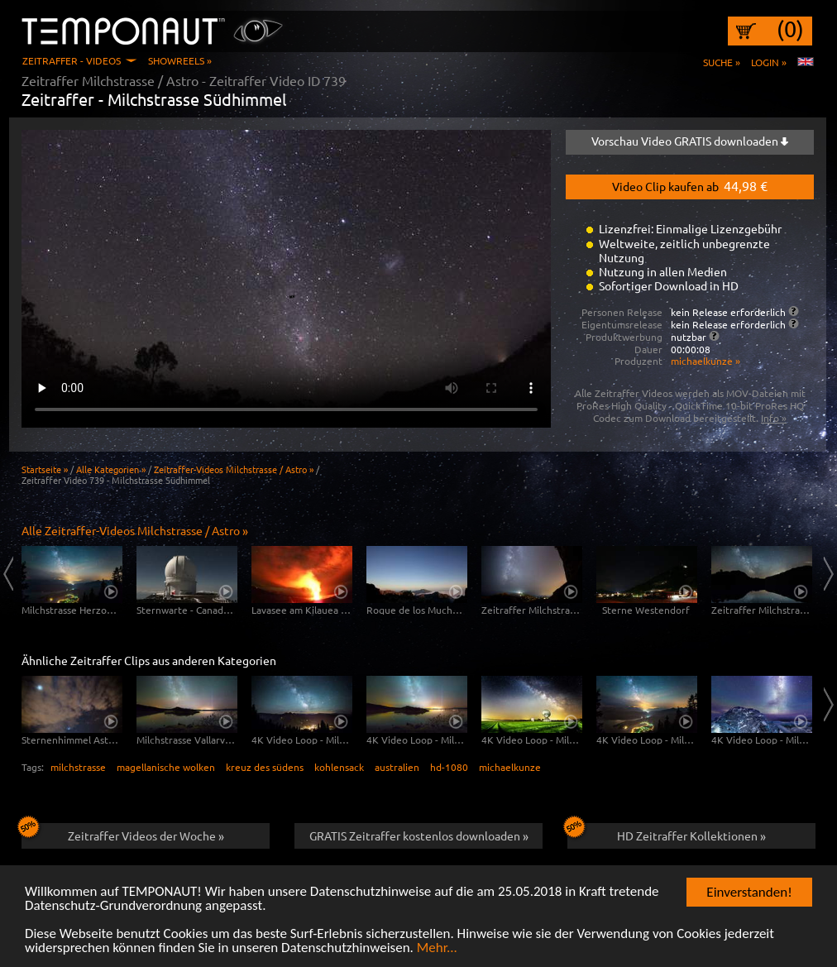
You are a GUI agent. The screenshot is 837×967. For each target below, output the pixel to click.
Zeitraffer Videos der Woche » (123, 833)
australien (397, 766)
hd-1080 (449, 766)
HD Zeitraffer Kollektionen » (666, 833)
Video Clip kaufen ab (690, 185)
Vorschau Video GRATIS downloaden (689, 140)
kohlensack (339, 766)
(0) (790, 29)
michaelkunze (510, 766)
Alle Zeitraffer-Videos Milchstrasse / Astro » (135, 530)
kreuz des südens (265, 766)
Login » (769, 62)
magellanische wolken (166, 766)
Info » (774, 417)
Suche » (721, 62)
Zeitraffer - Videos (71, 60)
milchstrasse (78, 766)
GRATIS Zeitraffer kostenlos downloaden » (419, 835)
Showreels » (180, 60)
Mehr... (437, 947)
